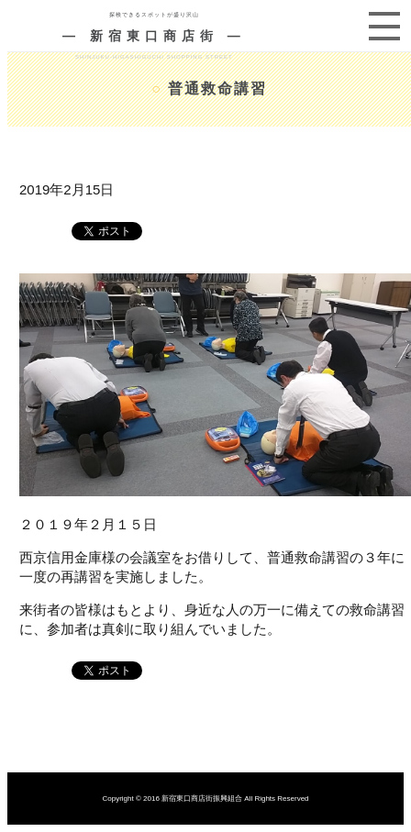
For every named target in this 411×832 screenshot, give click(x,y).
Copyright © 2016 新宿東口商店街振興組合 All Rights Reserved (205, 798)
